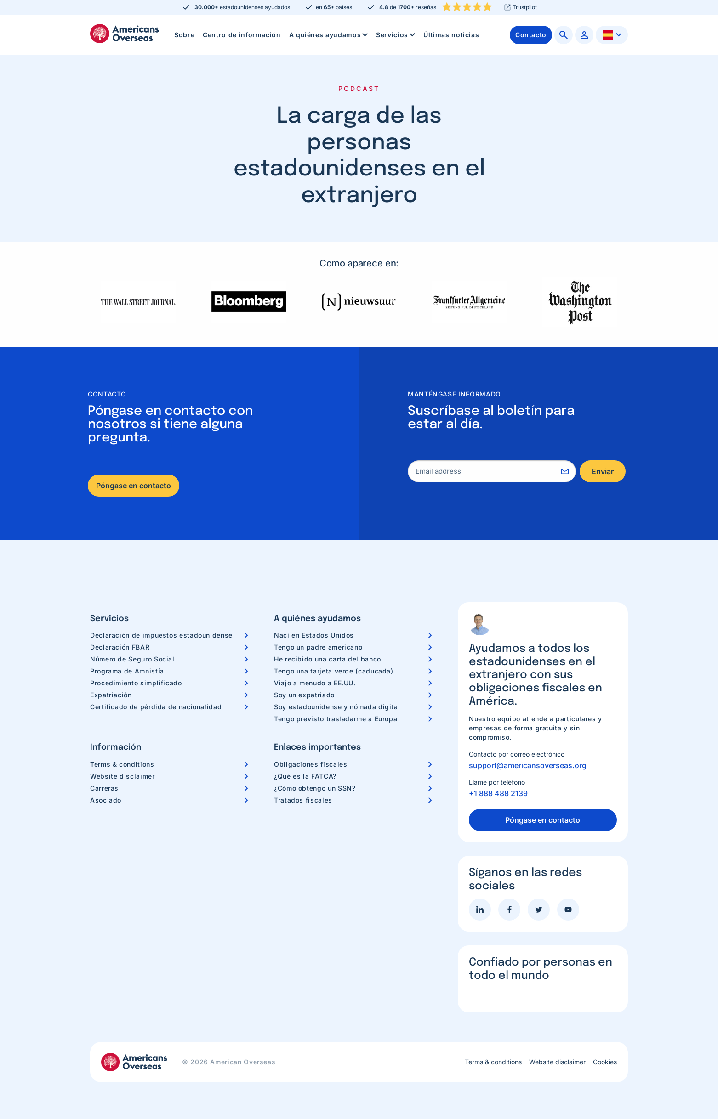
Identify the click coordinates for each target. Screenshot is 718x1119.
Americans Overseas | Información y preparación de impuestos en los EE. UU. (124, 33)
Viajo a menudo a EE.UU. (315, 683)
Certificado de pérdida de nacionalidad (156, 707)
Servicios (396, 35)
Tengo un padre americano (318, 647)
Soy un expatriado (304, 695)
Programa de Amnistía (127, 671)
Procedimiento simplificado (136, 683)
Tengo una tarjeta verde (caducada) (333, 671)
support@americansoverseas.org (528, 765)
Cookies (605, 1062)
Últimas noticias (451, 35)
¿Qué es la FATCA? (305, 776)
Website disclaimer (122, 776)
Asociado (105, 800)
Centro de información (241, 35)
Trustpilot (525, 7)
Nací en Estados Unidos (314, 635)
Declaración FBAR (119, 647)
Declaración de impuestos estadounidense (161, 635)
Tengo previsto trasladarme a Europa (335, 719)
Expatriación (111, 695)
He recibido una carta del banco (327, 659)
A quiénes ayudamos (329, 35)
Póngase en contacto (133, 485)
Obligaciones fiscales (310, 764)
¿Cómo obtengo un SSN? (314, 788)
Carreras (104, 788)
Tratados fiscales (303, 800)
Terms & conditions (122, 764)
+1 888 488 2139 (498, 793)
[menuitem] (184, 35)
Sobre (184, 35)
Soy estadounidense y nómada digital (337, 707)
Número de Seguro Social (132, 659)
